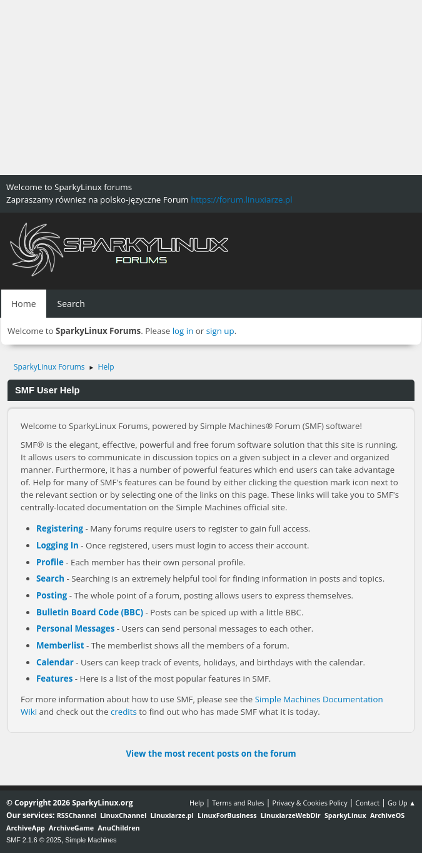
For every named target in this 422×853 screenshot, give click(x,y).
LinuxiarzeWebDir (291, 815)
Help (196, 802)
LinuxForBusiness (227, 815)
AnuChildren (118, 827)
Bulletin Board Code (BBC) (89, 612)
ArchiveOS (387, 815)
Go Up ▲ (402, 802)
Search (50, 578)
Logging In (57, 545)
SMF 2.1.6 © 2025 (33, 840)
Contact (367, 802)
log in (183, 330)
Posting (51, 595)
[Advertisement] (211, 87)
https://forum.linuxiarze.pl (241, 199)
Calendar (55, 662)
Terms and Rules (238, 802)
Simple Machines (90, 840)
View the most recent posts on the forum (211, 753)
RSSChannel (76, 815)
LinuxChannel (123, 815)
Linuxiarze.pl (172, 815)
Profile (50, 562)
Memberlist (60, 645)
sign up (220, 330)
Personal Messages (75, 628)
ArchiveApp (25, 827)
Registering (59, 528)
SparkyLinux (345, 815)
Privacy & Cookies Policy (309, 802)
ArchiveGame (71, 827)
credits (124, 711)
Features (54, 678)
